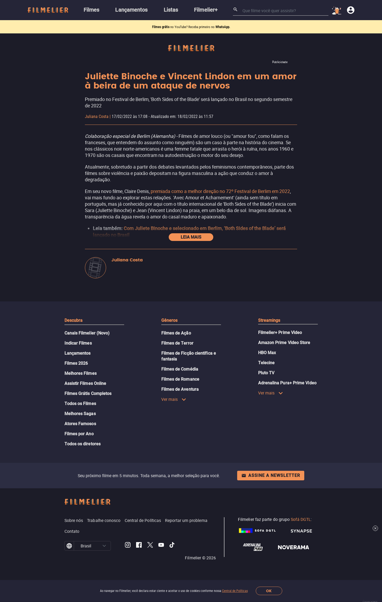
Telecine (266, 362)
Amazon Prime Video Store (284, 342)
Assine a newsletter (270, 475)
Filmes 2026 (76, 363)
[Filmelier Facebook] (139, 546)
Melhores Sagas (80, 413)
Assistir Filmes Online (85, 383)
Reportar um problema (186, 520)
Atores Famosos (80, 423)
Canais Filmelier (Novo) (87, 333)
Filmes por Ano (79, 433)
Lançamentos (77, 353)
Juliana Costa (96, 116)
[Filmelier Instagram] (128, 546)
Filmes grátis (161, 27)
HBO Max (267, 352)
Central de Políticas (235, 591)
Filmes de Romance (180, 379)
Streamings (269, 320)
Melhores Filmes (80, 373)
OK (269, 591)
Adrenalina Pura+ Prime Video (287, 382)
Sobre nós (73, 520)
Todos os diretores (82, 443)
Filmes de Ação (176, 333)
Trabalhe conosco (103, 520)
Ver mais (173, 399)
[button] (104, 546)
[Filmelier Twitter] (150, 546)
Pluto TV (266, 372)
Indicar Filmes (78, 343)
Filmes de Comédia (179, 369)
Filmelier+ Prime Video (280, 332)
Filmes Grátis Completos (88, 393)
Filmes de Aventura (180, 389)
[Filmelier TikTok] (172, 546)
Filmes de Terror (177, 343)
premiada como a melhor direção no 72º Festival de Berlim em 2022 (220, 191)
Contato (72, 531)
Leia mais (191, 237)
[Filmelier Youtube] (161, 546)
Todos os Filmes (80, 403)
